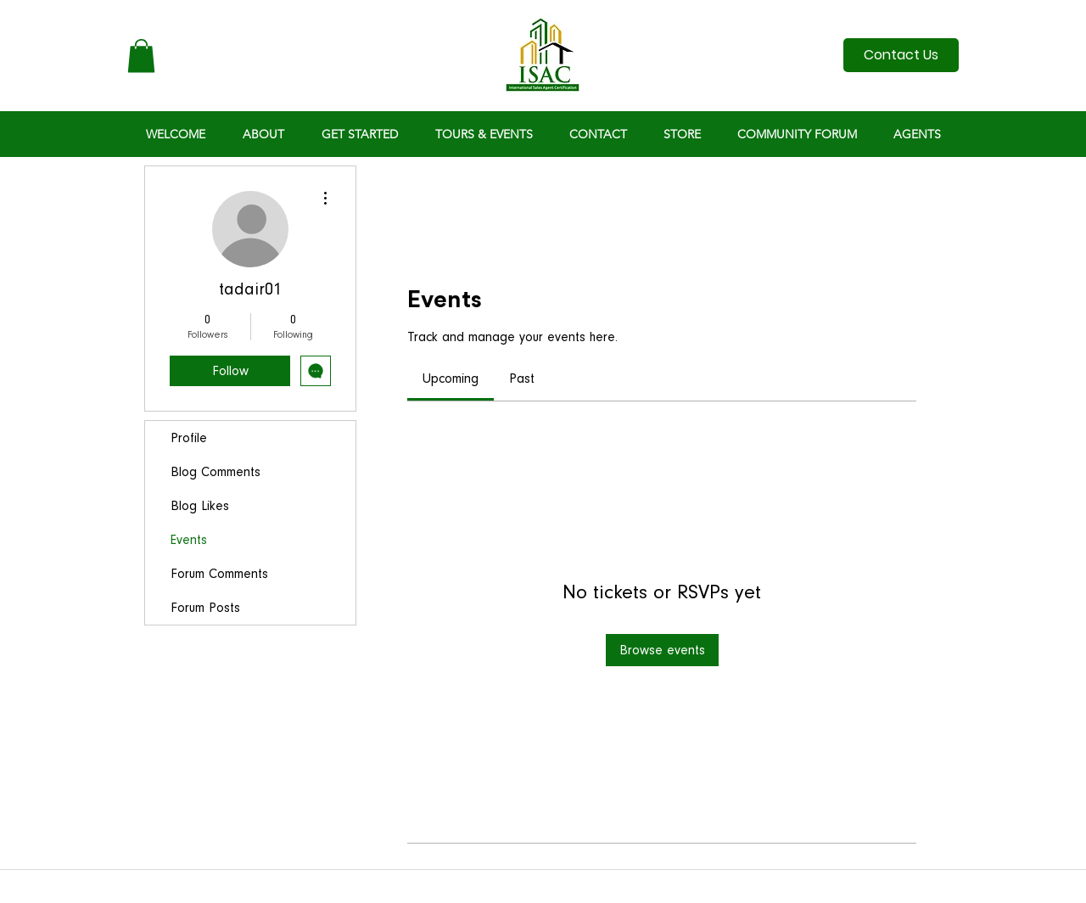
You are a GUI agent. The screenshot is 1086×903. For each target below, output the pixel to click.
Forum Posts (205, 607)
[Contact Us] (901, 55)
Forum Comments (219, 573)
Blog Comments (215, 472)
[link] (451, 378)
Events (189, 539)
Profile (189, 438)
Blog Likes (200, 505)
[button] (141, 55)
